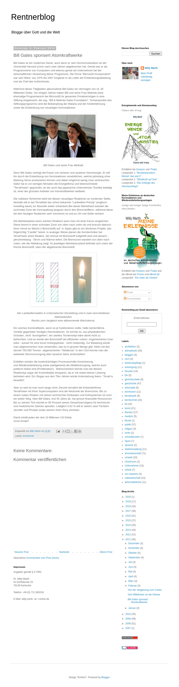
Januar (132, 608)
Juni (130, 567)
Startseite (64, 552)
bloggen (129, 354)
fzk (126, 375)
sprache (129, 445)
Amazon (140, 169)
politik (128, 424)
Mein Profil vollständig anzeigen (146, 77)
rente (127, 432)
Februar (132, 585)
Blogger (105, 677)
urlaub (128, 469)
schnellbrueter (132, 436)
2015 (129, 520)
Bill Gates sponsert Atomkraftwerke (138, 601)
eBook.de (154, 274)
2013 (129, 529)
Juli (130, 562)
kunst (128, 408)
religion (129, 428)
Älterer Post (106, 552)
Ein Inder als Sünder (146, 277)
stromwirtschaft (133, 453)
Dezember (134, 543)
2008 (129, 623)
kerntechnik (28, 436)
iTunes (140, 274)
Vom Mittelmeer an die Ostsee (144, 594)
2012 (129, 534)
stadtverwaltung (133, 449)
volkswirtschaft (132, 478)
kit (126, 404)
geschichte (130, 383)
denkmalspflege (133, 363)
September (134, 557)
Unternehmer (132, 465)
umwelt (128, 457)
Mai (130, 571)
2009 (129, 618)
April (131, 576)
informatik (130, 387)
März (131, 581)
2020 (129, 496)
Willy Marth (151, 68)
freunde (129, 371)
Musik (128, 420)
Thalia (153, 169)
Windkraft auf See (146, 179)
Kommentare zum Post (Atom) (43, 557)
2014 (129, 525)
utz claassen (131, 474)
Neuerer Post (21, 552)
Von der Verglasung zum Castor (145, 590)
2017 (129, 511)
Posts (128, 292)
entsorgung (131, 367)
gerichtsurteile (132, 379)
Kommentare (132, 298)
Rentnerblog (33, 16)
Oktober (133, 552)
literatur (129, 412)
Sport (128, 441)
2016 (129, 515)
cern (127, 358)
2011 (129, 539)
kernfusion (130, 391)
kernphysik (130, 395)
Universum (130, 461)
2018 (129, 506)
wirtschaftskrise (133, 482)
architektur (130, 346)
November (134, 548)
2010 (129, 614)
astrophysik (131, 350)
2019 (129, 501)
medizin (129, 416)
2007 (129, 628)
